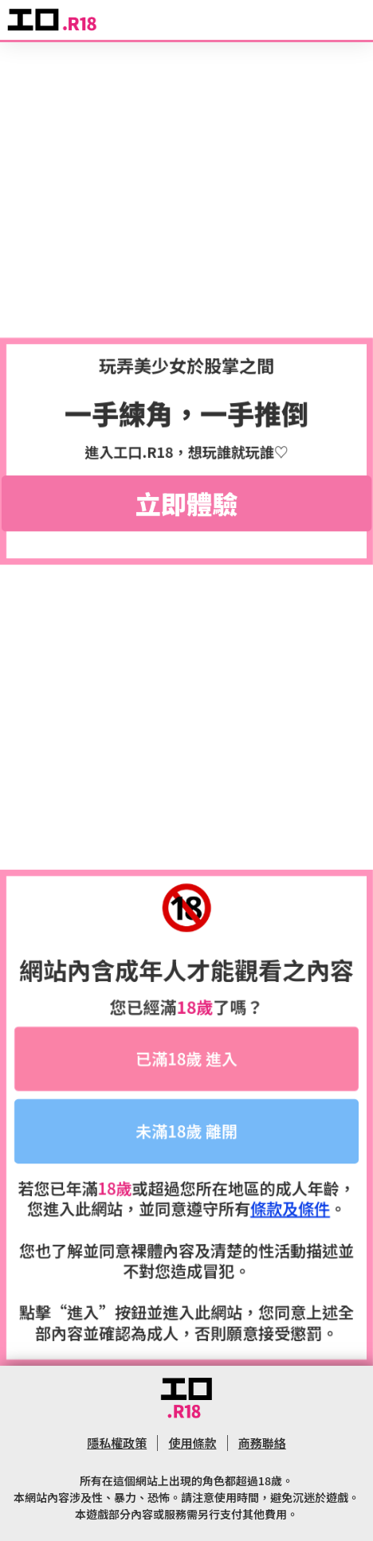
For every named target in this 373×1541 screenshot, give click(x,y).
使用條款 (192, 1442)
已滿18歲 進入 (186, 1058)
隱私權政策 (117, 1442)
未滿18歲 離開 (186, 1131)
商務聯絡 (262, 1442)
